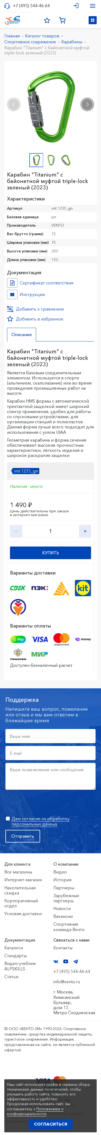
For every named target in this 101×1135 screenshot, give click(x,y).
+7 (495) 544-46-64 (31, 5)
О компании (65, 864)
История (62, 879)
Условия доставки (23, 913)
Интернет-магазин (23, 879)
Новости (62, 908)
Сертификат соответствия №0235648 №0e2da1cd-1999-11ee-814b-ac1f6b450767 (12, 283)
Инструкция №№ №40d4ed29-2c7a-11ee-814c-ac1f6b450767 (12, 294)
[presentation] (13, 104)
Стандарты (15, 955)
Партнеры (63, 887)
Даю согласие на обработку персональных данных (40, 821)
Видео (60, 872)
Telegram (75, 962)
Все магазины (18, 872)
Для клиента (17, 864)
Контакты (62, 947)
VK (55, 961)
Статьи (11, 976)
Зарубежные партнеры (66, 898)
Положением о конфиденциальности (35, 1111)
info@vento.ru (66, 981)
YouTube (65, 961)
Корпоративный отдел (21, 903)
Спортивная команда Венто (69, 926)
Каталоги (13, 947)
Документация (19, 940)
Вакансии (63, 916)
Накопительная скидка (20, 890)
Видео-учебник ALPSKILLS (20, 966)
